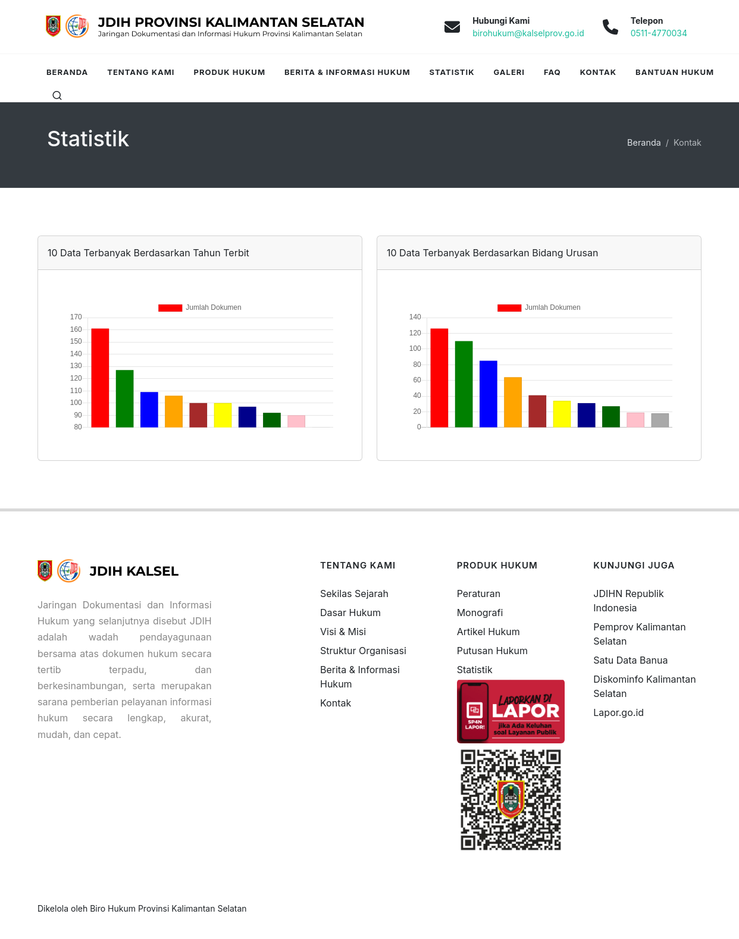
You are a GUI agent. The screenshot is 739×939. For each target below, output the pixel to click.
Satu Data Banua (630, 660)
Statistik (475, 670)
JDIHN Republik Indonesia (628, 601)
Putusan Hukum (492, 651)
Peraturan (479, 593)
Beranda (644, 142)
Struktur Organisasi (363, 651)
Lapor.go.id (618, 712)
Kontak (335, 703)
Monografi (480, 612)
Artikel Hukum (488, 631)
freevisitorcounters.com (646, 729)
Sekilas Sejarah (354, 593)
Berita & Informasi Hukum (360, 677)
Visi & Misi (343, 631)
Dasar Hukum (350, 612)
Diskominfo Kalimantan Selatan (644, 686)
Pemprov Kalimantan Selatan (639, 634)
